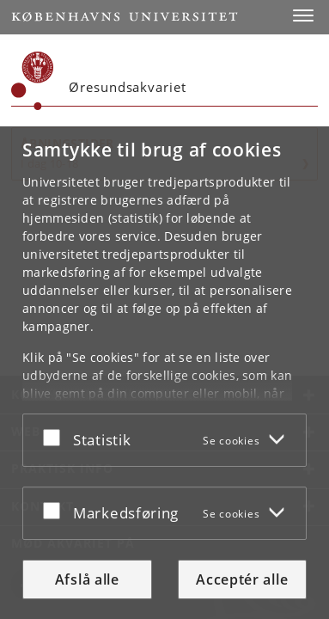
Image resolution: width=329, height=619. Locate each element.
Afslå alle (87, 579)
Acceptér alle (242, 579)
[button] (303, 15)
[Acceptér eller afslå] (56, 436)
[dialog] (164, 372)
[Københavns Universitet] (32, 81)
